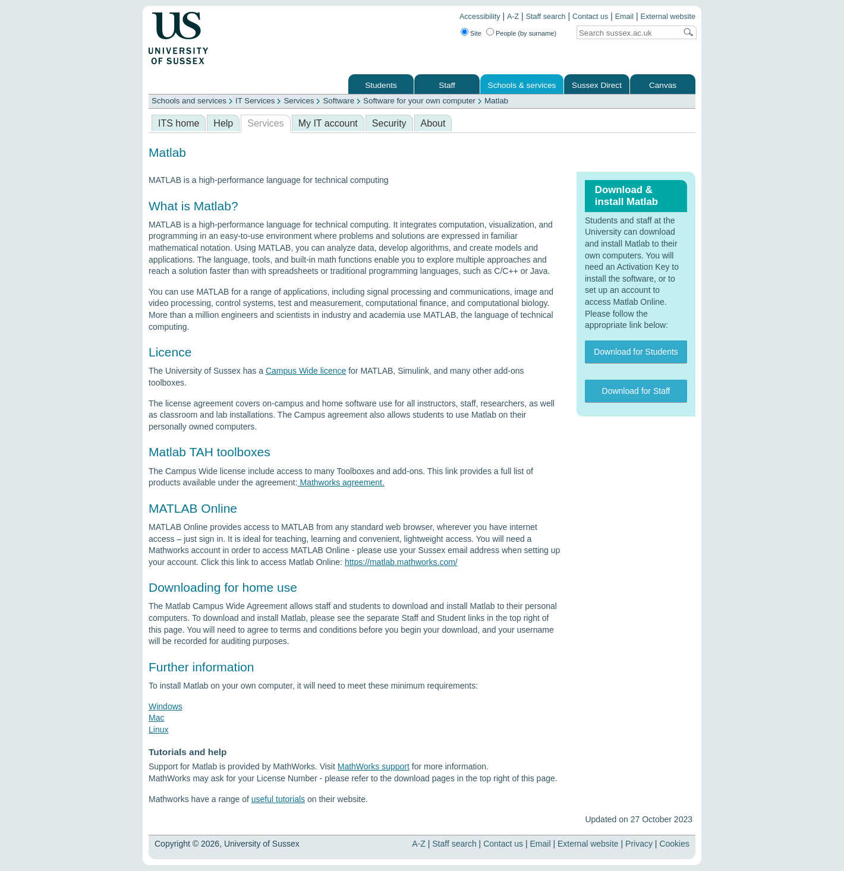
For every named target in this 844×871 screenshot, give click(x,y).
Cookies (674, 843)
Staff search (546, 16)
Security (389, 123)
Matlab (496, 100)
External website (668, 16)
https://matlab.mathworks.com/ (401, 562)
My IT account (328, 123)
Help (223, 123)
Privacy (639, 843)
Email (624, 16)
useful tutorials (278, 799)
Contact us (590, 16)
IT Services (255, 100)
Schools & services (522, 85)
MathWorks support (374, 766)
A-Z (513, 16)
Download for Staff (636, 391)
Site (475, 33)
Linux (158, 729)
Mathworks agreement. (341, 482)
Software (338, 100)
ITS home (178, 123)
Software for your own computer (419, 100)
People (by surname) (526, 33)
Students (381, 85)
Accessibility (479, 16)
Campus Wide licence (306, 370)
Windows (165, 706)
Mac (156, 717)
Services (299, 100)
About (433, 123)
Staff (447, 85)
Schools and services (189, 100)
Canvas (662, 85)
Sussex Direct (597, 85)
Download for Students (636, 351)
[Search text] (626, 33)
